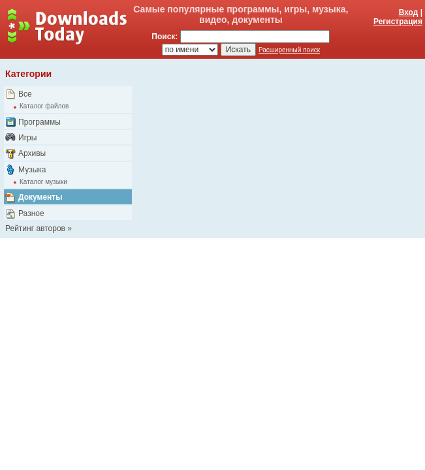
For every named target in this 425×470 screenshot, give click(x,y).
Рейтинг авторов (35, 228)
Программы (39, 122)
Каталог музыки (43, 181)
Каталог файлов (44, 106)
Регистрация (397, 21)
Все (25, 94)
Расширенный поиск (289, 50)
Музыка (32, 169)
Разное (31, 213)
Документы (40, 197)
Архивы (32, 153)
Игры (27, 137)
